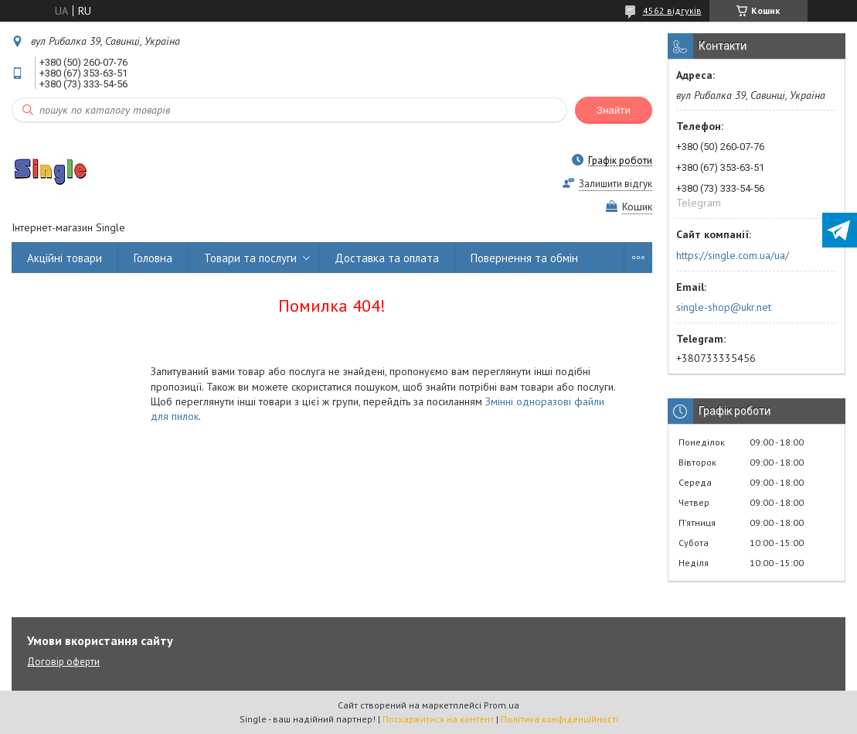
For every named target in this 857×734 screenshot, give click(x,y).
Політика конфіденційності (559, 719)
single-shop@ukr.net (723, 307)
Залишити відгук (615, 183)
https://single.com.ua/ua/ (732, 255)
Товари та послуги (250, 258)
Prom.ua (501, 705)
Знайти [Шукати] (614, 110)
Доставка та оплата (387, 258)
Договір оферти (63, 661)
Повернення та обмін (524, 258)
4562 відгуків (672, 10)
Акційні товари (64, 258)
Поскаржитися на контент (438, 719)
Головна (153, 258)
